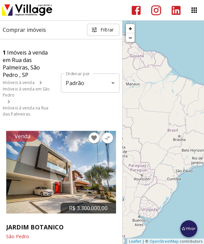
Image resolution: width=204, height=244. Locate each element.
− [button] (130, 38)
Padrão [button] (75, 83)
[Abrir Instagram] (156, 10)
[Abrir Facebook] (136, 10)
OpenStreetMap (164, 241)
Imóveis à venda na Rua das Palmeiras (25, 111)
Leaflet (135, 241)
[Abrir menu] (194, 10)
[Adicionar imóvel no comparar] (107, 138)
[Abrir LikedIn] (176, 10)
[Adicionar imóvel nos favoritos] (94, 138)
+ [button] (130, 28)
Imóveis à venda (19, 82)
